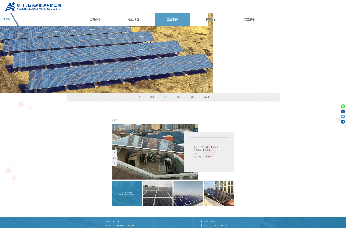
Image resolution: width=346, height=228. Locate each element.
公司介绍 (95, 19)
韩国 (152, 97)
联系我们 (249, 17)
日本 (179, 97)
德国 (192, 97)
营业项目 (133, 19)
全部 (138, 97)
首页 (63, 19)
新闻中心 (211, 19)
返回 (114, 120)
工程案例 (172, 19)
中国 (165, 97)
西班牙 (206, 97)
